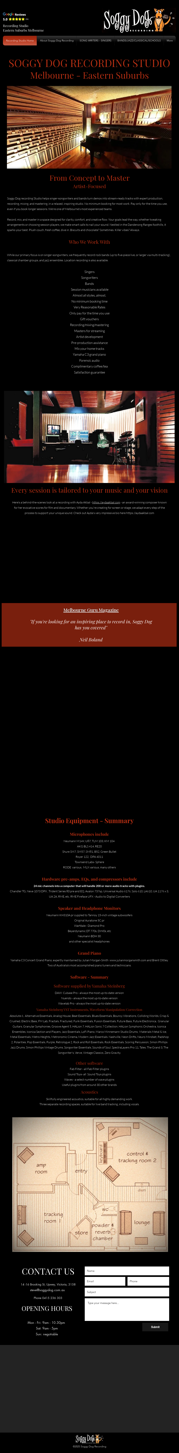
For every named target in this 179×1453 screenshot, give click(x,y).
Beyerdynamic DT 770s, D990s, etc (89, 931)
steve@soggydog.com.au (47, 1290)
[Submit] (155, 1327)
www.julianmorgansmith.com (128, 960)
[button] (139, 40)
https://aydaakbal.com (106, 502)
